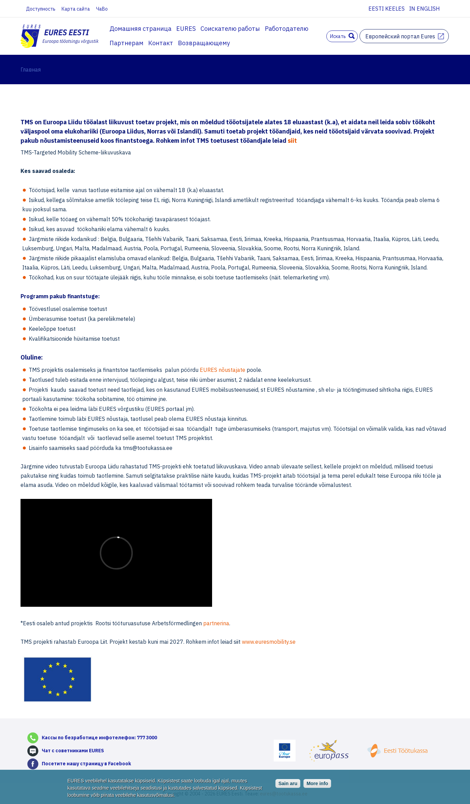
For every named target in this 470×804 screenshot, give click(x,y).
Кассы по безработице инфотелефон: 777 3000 (99, 737)
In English (424, 8)
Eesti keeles (386, 8)
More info (317, 783)
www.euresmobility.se (269, 641)
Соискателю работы (230, 29)
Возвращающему (204, 43)
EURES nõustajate (222, 369)
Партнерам (126, 43)
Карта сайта (76, 9)
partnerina (216, 623)
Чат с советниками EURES (73, 751)
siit (292, 141)
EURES (186, 29)
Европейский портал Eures (400, 36)
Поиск (351, 36)
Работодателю (286, 29)
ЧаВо (102, 9)
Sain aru (287, 783)
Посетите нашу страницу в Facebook (86, 764)
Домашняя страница (140, 29)
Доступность (40, 9)
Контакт (160, 43)
